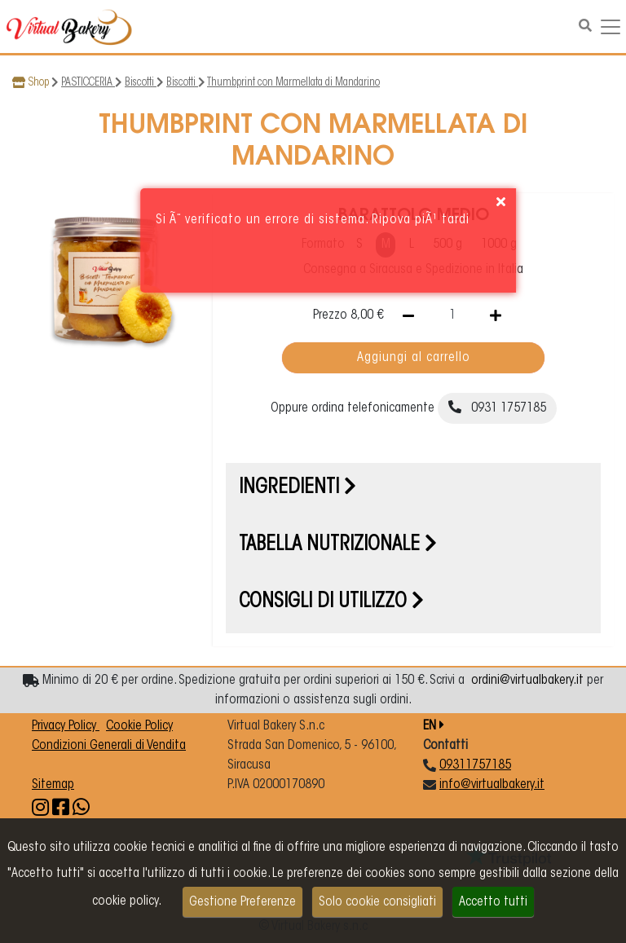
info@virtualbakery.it (491, 784)
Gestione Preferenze (242, 902)
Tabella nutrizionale (338, 545)
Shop (38, 83)
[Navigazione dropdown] (610, 27)
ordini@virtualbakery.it (527, 680)
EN (433, 726)
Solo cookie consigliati (377, 902)
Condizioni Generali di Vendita (109, 745)
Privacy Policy (65, 726)
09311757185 (475, 765)
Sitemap (53, 784)
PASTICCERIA (88, 83)
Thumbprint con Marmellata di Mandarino (293, 83)
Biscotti (140, 83)
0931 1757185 (497, 407)
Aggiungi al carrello (413, 357)
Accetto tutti (493, 902)
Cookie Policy (139, 726)
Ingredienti (297, 488)
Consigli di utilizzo (331, 602)
